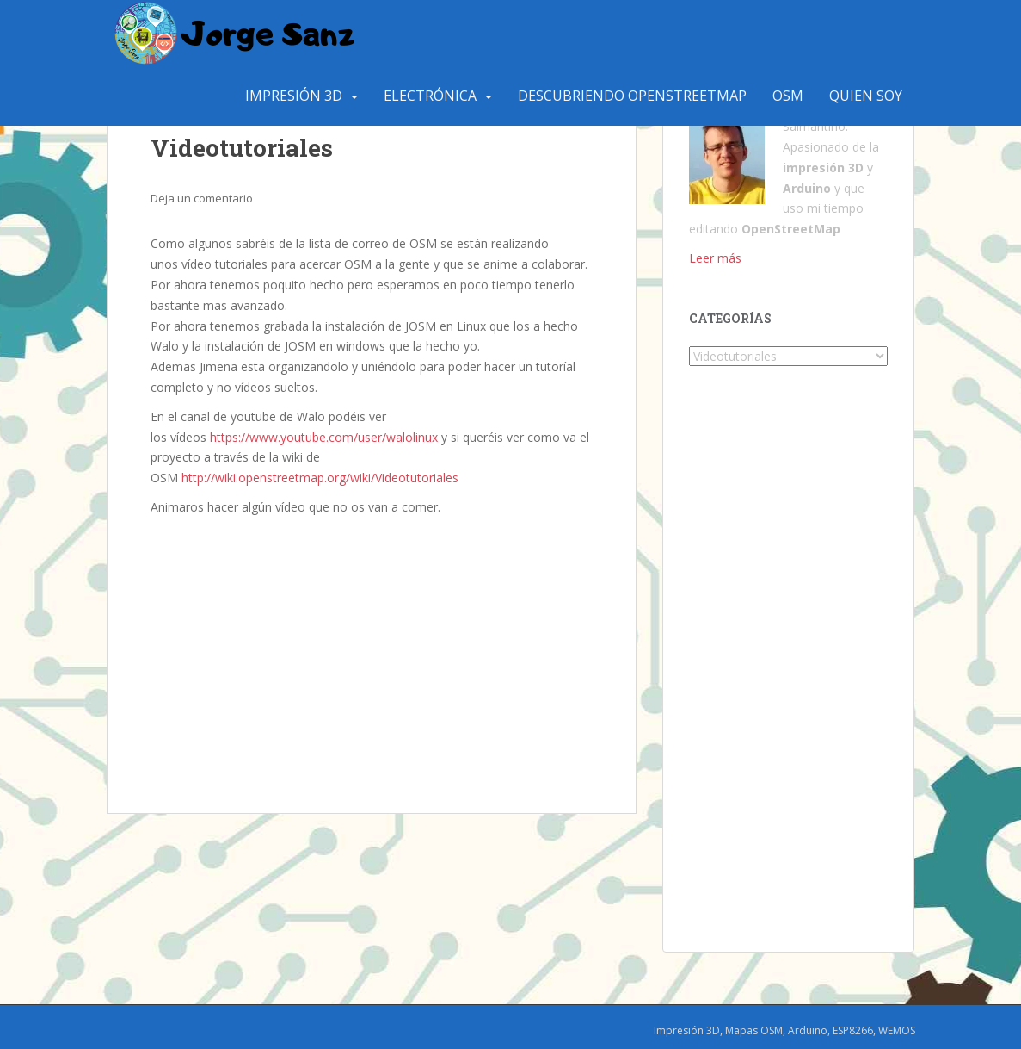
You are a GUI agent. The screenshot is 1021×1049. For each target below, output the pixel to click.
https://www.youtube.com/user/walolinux (324, 437)
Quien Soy (865, 95)
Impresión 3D (293, 95)
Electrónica (430, 95)
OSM (787, 95)
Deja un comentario (202, 198)
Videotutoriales (242, 148)
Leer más (715, 258)
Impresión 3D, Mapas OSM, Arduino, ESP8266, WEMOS (784, 1030)
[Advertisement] (372, 646)
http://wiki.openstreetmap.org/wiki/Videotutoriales (319, 477)
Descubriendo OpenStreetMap (632, 95)
